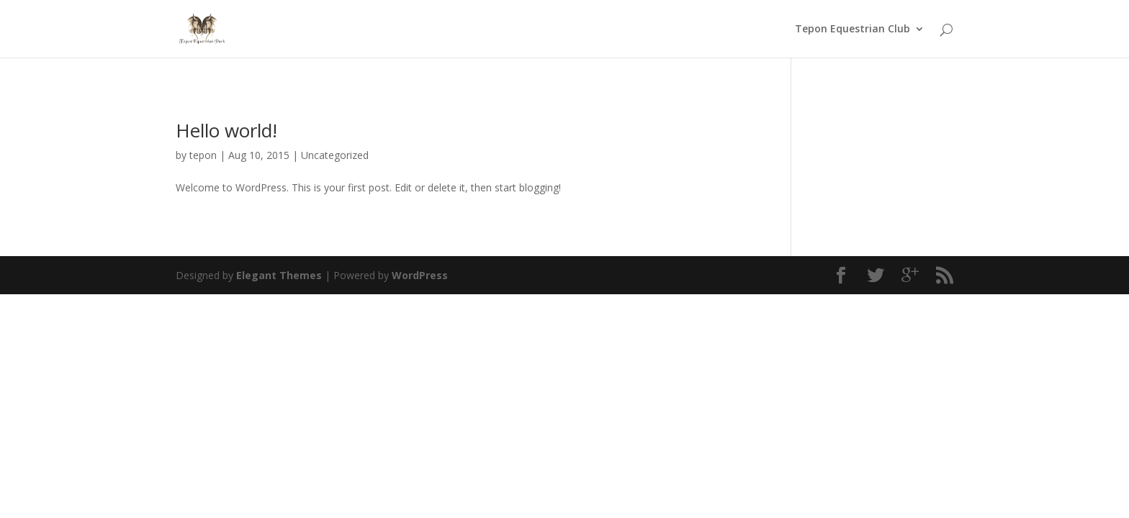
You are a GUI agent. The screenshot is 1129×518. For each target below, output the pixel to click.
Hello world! (226, 130)
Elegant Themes (279, 275)
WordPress (420, 275)
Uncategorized (335, 155)
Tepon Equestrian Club (852, 29)
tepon (203, 155)
